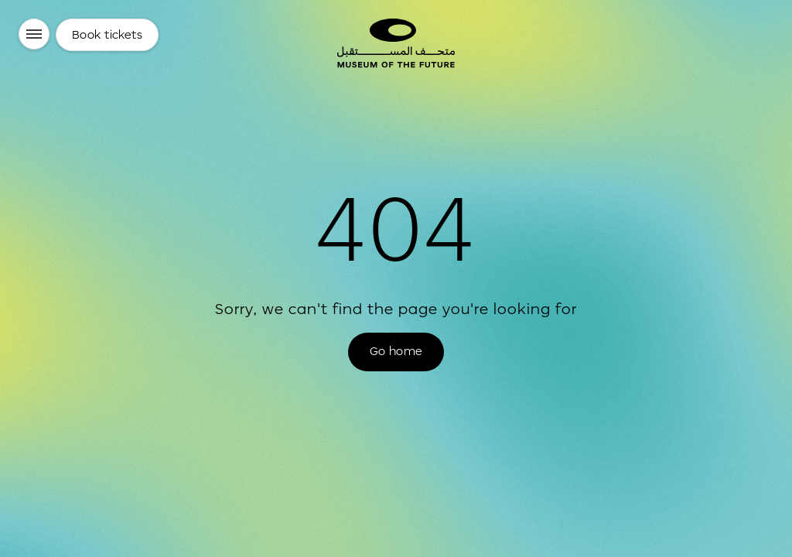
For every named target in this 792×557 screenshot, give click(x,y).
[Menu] (34, 34)
